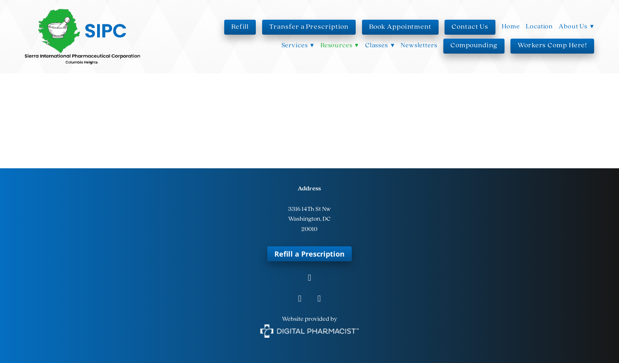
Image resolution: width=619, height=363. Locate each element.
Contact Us (470, 27)
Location (539, 26)
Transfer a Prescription (309, 27)
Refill (240, 27)
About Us (576, 26)
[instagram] (300, 299)
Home (511, 26)
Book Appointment (400, 27)
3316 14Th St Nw (309, 209)
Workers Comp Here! (552, 45)
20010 (309, 229)
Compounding (473, 45)
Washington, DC (309, 219)
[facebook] (309, 278)
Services (298, 45)
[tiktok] (319, 299)
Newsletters (419, 45)
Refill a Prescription (309, 254)
